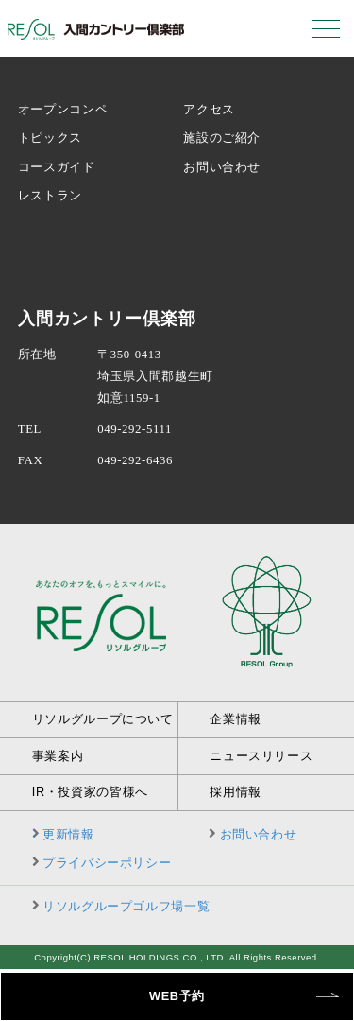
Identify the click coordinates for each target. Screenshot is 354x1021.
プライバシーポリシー (106, 863)
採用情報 (235, 792)
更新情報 (68, 834)
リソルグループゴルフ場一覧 (126, 906)
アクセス (209, 109)
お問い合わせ (222, 167)
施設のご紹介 (222, 138)
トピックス (50, 138)
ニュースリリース (261, 756)
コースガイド (56, 167)
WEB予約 (177, 996)
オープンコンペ (63, 109)
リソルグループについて (103, 719)
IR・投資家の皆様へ (90, 792)
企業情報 (235, 719)
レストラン (50, 195)
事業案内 (58, 756)
